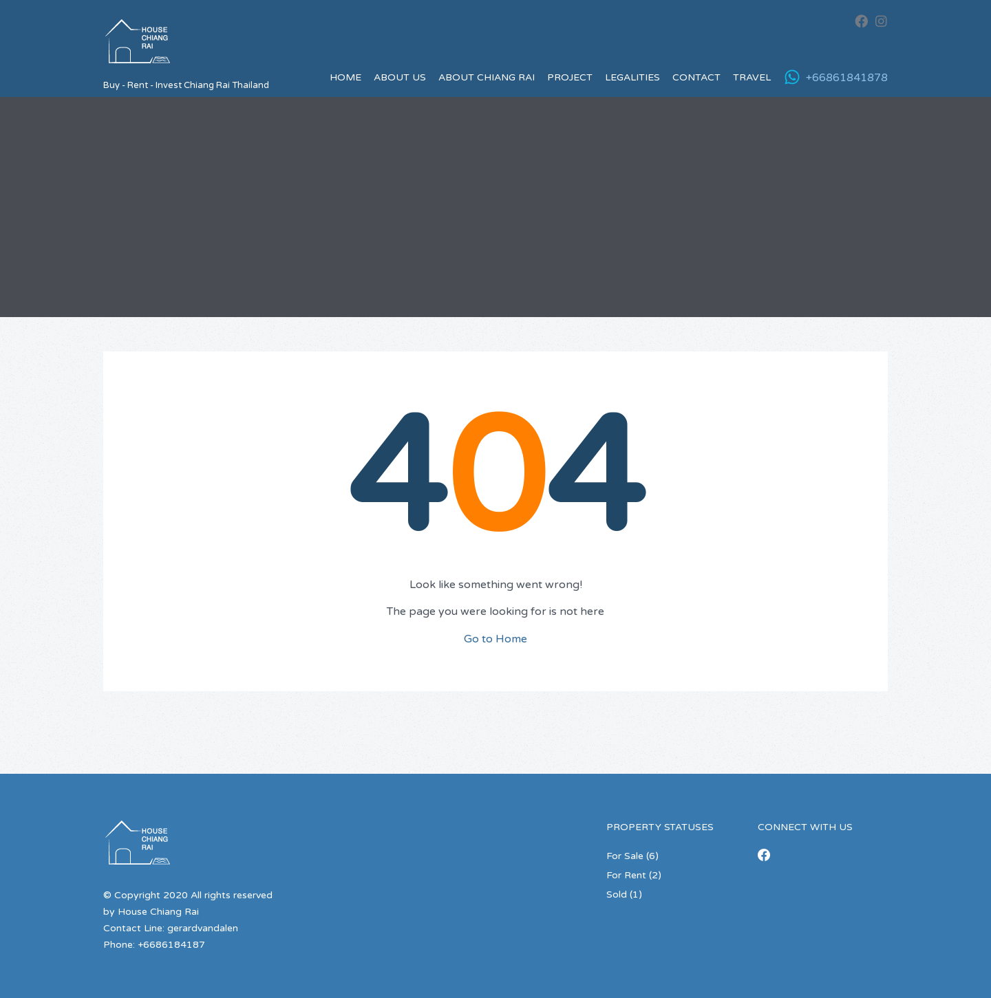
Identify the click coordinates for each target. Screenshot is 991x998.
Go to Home (495, 639)
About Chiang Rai (486, 77)
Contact (696, 77)
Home (345, 77)
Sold (616, 894)
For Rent (626, 875)
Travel (752, 77)
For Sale (624, 856)
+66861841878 (847, 78)
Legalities (632, 77)
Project (570, 77)
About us (400, 77)
